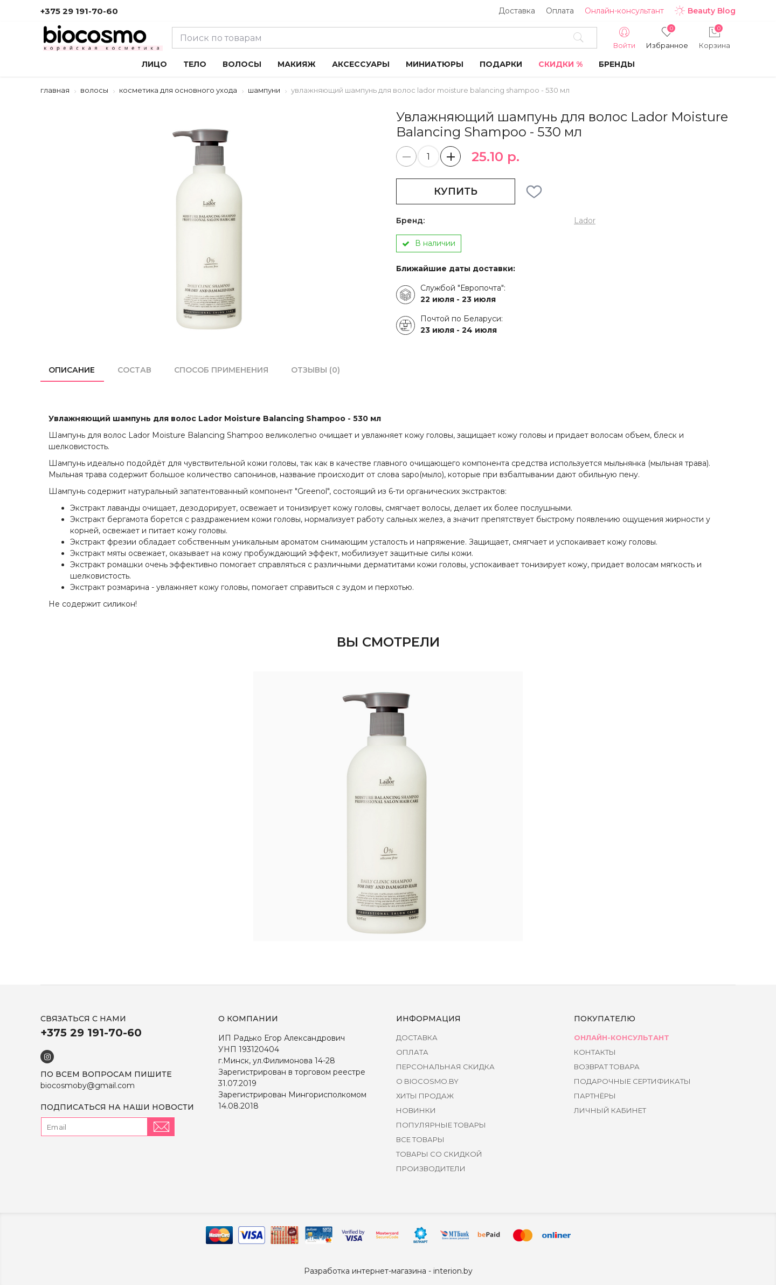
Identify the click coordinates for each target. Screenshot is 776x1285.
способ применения (221, 370)
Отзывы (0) (315, 370)
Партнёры (595, 1095)
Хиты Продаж (425, 1095)
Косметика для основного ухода (178, 90)
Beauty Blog (705, 11)
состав (134, 370)
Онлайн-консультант (624, 11)
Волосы (94, 90)
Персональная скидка (445, 1066)
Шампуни (264, 90)
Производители (431, 1168)
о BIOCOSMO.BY (427, 1081)
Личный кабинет (610, 1110)
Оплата (560, 11)
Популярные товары (441, 1125)
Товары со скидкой (439, 1154)
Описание (71, 370)
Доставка (516, 11)
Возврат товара (607, 1066)
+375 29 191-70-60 (79, 11)
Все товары (420, 1139)
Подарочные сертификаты (632, 1081)
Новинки (416, 1110)
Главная (55, 90)
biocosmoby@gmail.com (87, 1085)
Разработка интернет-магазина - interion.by (388, 1271)
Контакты (595, 1052)
